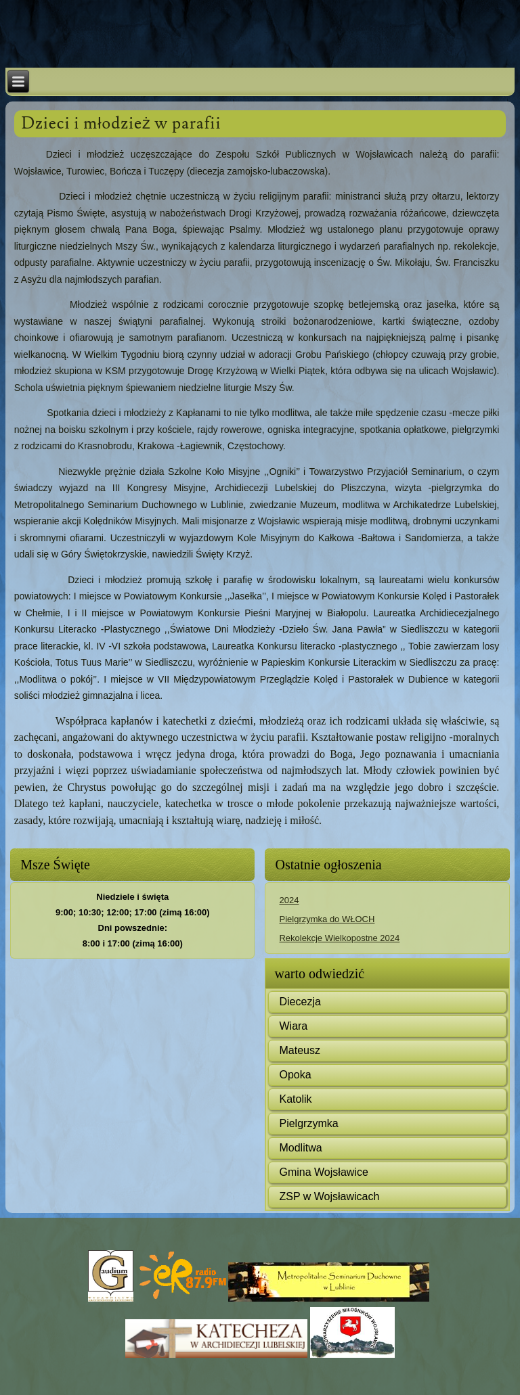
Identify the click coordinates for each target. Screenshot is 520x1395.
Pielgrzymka (308, 1123)
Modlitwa (300, 1147)
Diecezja (299, 1001)
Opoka (295, 1074)
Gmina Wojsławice (323, 1172)
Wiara (293, 1026)
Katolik (295, 1099)
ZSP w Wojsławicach (329, 1196)
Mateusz (299, 1050)
